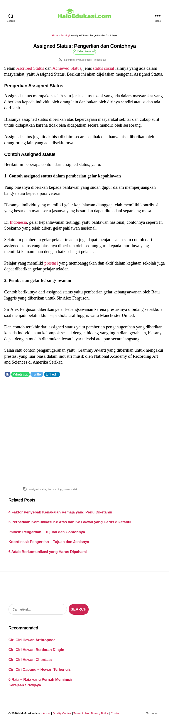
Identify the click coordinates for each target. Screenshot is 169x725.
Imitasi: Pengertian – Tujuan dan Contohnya (46, 532)
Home (55, 35)
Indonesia (18, 222)
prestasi (51, 263)
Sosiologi (65, 35)
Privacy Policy (100, 713)
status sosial (103, 68)
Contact (116, 713)
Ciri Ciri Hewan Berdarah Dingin (36, 649)
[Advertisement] (84, 431)
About (46, 713)
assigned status (37, 489)
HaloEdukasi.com (30, 713)
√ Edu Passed (84, 51)
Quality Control (61, 713)
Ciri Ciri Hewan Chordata (30, 659)
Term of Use (81, 713)
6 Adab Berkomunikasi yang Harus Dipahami (47, 552)
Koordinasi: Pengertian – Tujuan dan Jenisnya (48, 542)
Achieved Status (66, 68)
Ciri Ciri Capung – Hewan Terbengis (39, 669)
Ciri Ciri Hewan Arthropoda (32, 640)
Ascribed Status (30, 68)
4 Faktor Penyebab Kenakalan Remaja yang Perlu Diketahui (60, 512)
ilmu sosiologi (54, 489)
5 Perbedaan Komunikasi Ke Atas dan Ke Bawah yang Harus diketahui (69, 522)
